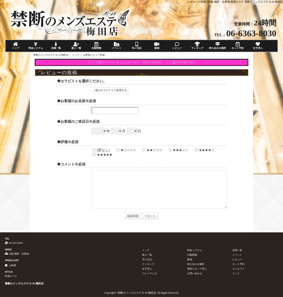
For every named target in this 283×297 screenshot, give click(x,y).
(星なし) (101, 150)
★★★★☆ (203, 150)
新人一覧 (76, 45)
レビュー (176, 45)
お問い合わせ (194, 273)
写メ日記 (136, 45)
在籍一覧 (56, 45)
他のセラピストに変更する (111, 90)
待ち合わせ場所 (217, 45)
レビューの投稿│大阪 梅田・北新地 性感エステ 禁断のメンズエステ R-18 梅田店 (235, 1)
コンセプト (238, 268)
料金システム (35, 45)
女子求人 (257, 45)
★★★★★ (102, 155)
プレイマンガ (149, 273)
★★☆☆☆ (151, 150)
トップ (15, 45)
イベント (116, 45)
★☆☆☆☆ (125, 150)
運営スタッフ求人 (197, 268)
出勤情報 (96, 45)
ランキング (197, 45)
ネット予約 (237, 45)
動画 (156, 45)
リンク (236, 273)
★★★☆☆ (177, 150)
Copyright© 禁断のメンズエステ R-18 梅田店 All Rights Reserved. (141, 292)
